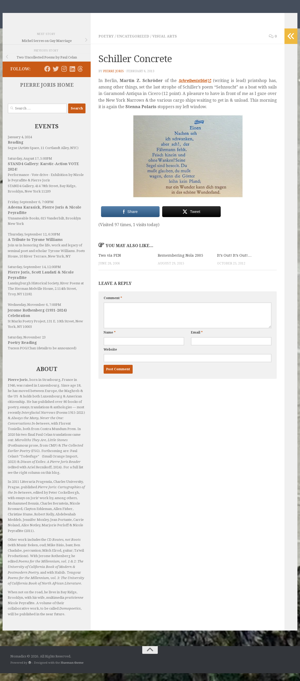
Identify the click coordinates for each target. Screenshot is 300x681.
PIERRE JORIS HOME (47, 93)
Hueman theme (72, 670)
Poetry (106, 44)
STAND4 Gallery (20, 194)
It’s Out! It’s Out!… (234, 263)
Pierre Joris (113, 79)
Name (110, 340)
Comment (113, 306)
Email (197, 340)
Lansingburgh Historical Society (33, 291)
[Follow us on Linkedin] (72, 76)
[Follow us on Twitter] (56, 76)
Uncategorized (134, 44)
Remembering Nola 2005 (181, 263)
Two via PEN (110, 263)
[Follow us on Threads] (80, 76)
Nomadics (34, 17)
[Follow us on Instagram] (64, 76)
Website (110, 357)
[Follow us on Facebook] (47, 76)
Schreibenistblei (194, 88)
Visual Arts (167, 44)
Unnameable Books (23, 226)
